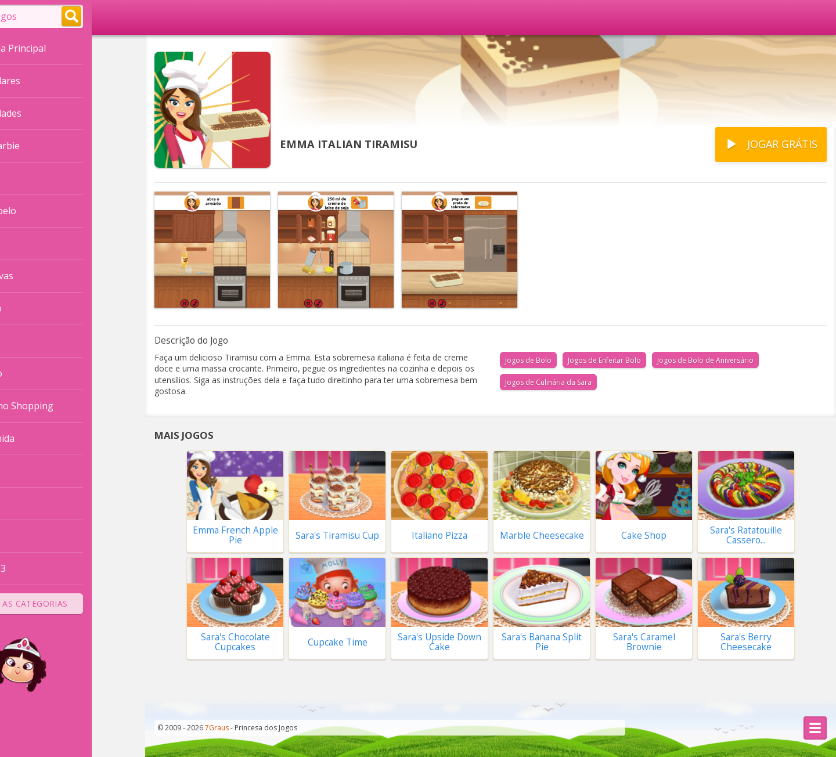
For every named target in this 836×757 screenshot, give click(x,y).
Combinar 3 (34, 568)
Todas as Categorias (72, 603)
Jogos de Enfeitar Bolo (604, 360)
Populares (41, 81)
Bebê (20, 470)
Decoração (32, 308)
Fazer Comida (38, 438)
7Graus (217, 728)
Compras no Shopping (58, 405)
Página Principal (54, 49)
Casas (21, 340)
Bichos (23, 503)
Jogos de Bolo (528, 360)
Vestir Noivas (38, 275)
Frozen (24, 243)
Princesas (30, 178)
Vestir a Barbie (41, 145)
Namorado (32, 373)
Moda (21, 535)
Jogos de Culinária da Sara (548, 382)
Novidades (42, 114)
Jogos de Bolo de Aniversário (705, 360)
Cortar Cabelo (39, 210)
